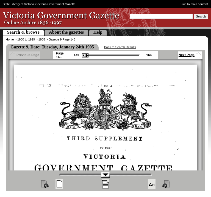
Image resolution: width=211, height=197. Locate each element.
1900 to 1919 (26, 39)
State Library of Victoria (18, 4)
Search (201, 16)
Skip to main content (194, 4)
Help (97, 32)
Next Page (190, 55)
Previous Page (24, 55)
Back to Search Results (120, 47)
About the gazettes (66, 32)
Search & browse (23, 32)
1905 (41, 39)
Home (10, 39)
